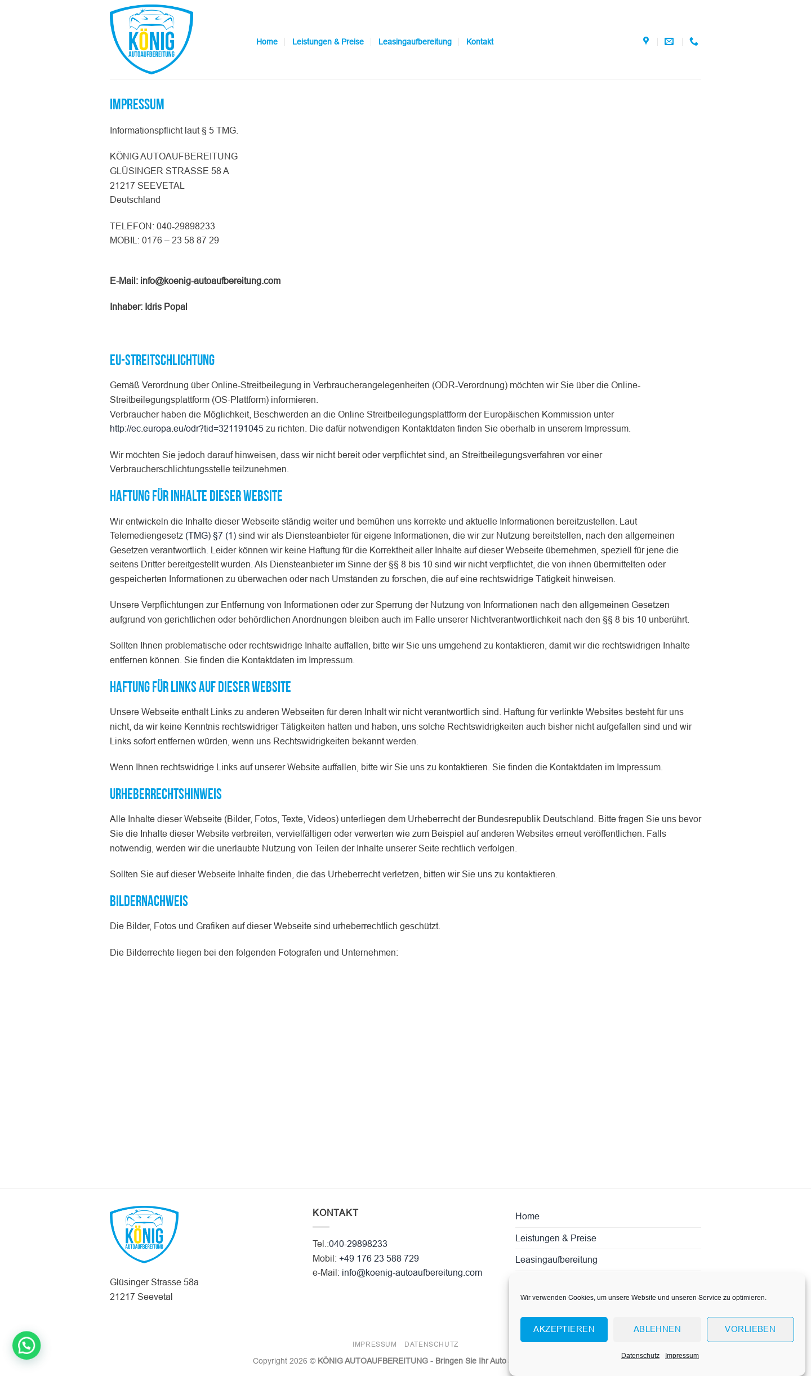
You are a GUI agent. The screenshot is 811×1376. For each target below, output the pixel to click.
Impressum (682, 1370)
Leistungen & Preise (328, 41)
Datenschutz (640, 1370)
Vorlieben (750, 1343)
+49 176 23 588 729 (379, 1258)
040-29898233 (358, 1244)
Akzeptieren (564, 1343)
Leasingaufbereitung (415, 41)
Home (267, 41)
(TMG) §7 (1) (210, 535)
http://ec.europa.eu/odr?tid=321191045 (187, 428)
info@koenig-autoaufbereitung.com (412, 1272)
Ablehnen (657, 1343)
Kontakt (479, 41)
